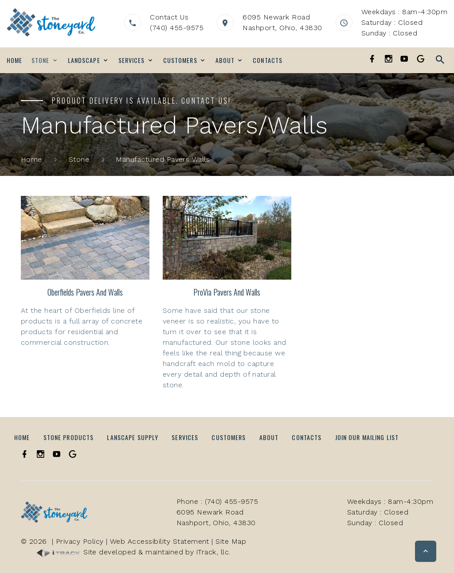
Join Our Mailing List (367, 437)
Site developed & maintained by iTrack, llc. (134, 552)
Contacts (267, 60)
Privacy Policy (80, 541)
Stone (40, 60)
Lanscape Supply (132, 437)
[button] (425, 551)
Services (131, 60)
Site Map (230, 541)
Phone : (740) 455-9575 (217, 501)
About (225, 60)
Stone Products (68, 437)
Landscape (84, 60)
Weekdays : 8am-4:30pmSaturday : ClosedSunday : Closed (404, 22)
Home (14, 60)
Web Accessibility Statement (159, 541)
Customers (180, 60)
